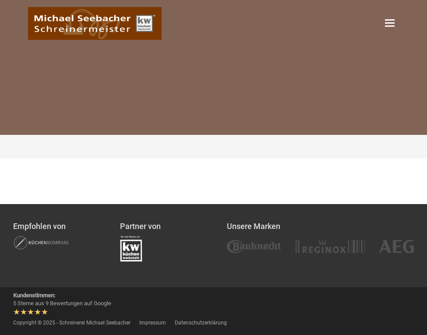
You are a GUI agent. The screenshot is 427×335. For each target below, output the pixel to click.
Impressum (152, 323)
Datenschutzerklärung (201, 323)
